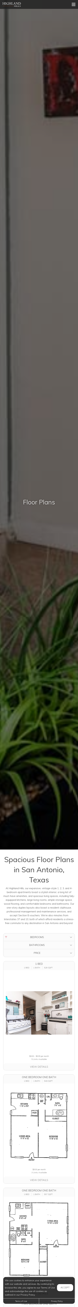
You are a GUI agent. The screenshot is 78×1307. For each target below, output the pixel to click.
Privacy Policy (57, 1301)
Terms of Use (21, 1301)
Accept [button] (65, 1287)
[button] (39, 937)
